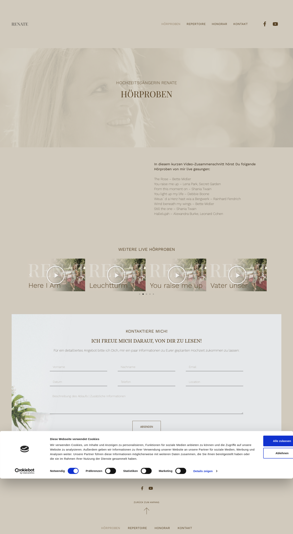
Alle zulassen (261, 491)
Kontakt (240, 24)
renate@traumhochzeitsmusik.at (151, 468)
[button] (139, 294)
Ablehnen (261, 504)
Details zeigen (203, 526)
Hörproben (170, 24)
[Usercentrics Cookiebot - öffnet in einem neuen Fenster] (24, 526)
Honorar (219, 24)
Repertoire (196, 24)
